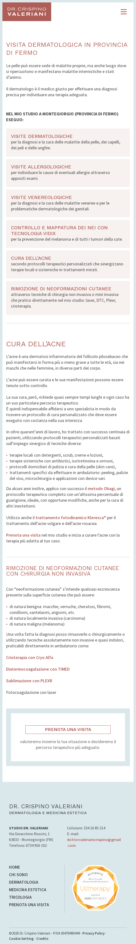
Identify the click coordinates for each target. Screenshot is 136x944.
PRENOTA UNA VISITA (68, 729)
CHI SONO (18, 875)
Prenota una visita (23, 535)
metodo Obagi (101, 488)
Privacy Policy (93, 933)
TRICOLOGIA (20, 897)
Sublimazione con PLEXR (29, 680)
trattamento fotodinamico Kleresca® (71, 517)
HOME (14, 867)
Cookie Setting (21, 938)
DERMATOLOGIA (23, 882)
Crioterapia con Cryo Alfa (29, 657)
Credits (42, 938)
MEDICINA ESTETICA (27, 890)
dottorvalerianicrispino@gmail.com (94, 842)
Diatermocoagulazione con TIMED (38, 669)
